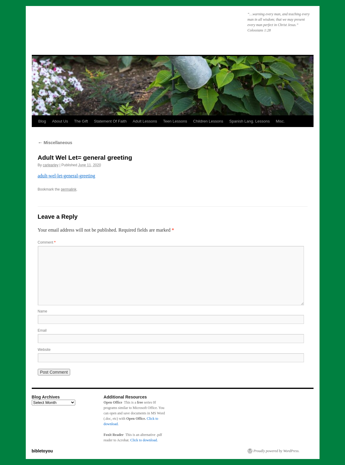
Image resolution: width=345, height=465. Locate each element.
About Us (60, 121)
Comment (47, 242)
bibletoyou (107, 25)
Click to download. (144, 440)
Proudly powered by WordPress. (277, 451)
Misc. (280, 121)
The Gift (81, 121)
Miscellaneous (55, 142)
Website (44, 350)
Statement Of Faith (110, 121)
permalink (68, 189)
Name (42, 311)
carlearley (50, 165)
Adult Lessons (144, 121)
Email (42, 330)
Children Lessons (208, 121)
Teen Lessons (175, 121)
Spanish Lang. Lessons (249, 121)
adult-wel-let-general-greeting (66, 175)
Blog (42, 121)
